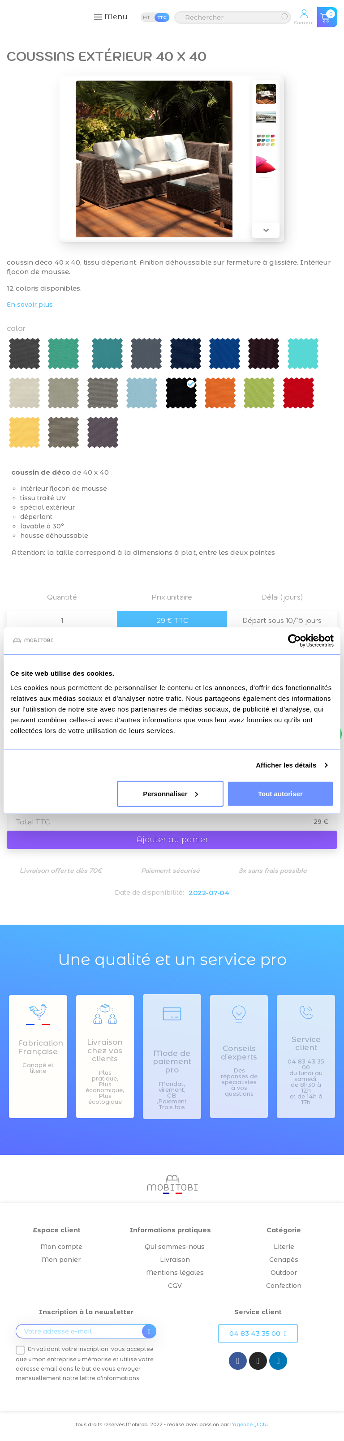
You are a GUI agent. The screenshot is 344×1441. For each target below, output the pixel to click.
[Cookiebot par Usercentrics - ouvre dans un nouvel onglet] (294, 641)
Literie (284, 1247)
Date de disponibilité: (149, 892)
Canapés (283, 1260)
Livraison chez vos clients (105, 1050)
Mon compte (61, 1247)
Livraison (175, 1260)
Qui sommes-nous (175, 1247)
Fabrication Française (40, 1047)
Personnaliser (170, 793)
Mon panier (61, 1260)
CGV (175, 1286)
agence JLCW (251, 1424)
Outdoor (284, 1273)
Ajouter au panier (172, 840)
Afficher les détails (286, 765)
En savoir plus (30, 304)
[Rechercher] (232, 17)
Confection (283, 1286)
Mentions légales (175, 1273)
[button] (257, 1333)
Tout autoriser (280, 793)
